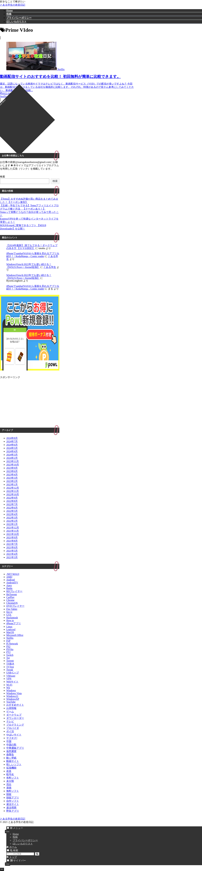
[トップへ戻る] (2, 869)
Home (16, 834)
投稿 (15, 837)
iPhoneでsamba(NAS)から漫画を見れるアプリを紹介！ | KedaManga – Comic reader (32, 255)
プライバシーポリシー (25, 840)
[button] (37, 854)
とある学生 (49, 267)
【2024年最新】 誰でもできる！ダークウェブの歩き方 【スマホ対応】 (31, 247)
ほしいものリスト (23, 843)
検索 (2, 176)
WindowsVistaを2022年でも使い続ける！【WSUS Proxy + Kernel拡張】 (28, 265)
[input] (20, 854)
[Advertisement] (68, 126)
